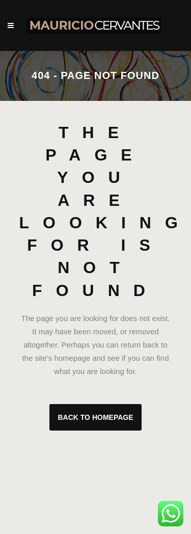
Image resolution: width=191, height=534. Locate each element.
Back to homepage (95, 417)
